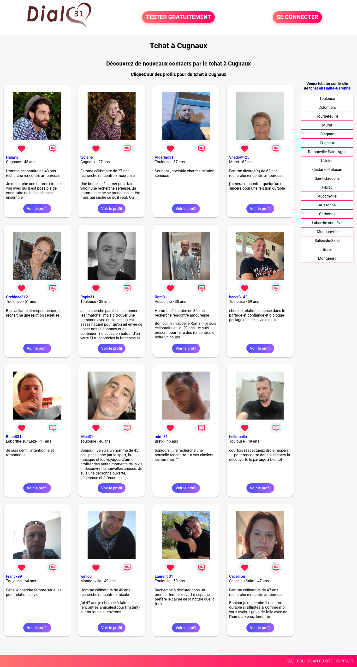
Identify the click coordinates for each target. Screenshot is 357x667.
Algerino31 (164, 157)
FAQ (289, 661)
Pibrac (327, 187)
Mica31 (86, 436)
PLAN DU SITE (320, 661)
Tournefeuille (327, 116)
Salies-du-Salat (327, 240)
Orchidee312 (17, 297)
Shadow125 (239, 157)
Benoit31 (13, 436)
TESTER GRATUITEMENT (178, 17)
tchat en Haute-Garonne (330, 88)
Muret (327, 125)
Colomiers (327, 107)
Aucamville (327, 196)
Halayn (12, 157)
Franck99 (14, 576)
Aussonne (327, 205)
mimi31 (161, 436)
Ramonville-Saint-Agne (327, 152)
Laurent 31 (164, 576)
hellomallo (238, 436)
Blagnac (327, 134)
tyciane (86, 157)
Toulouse (327, 98)
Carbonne (327, 214)
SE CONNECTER (297, 17)
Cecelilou (237, 576)
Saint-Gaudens (327, 178)
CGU (301, 661)
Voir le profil (37, 208)
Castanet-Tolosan (327, 169)
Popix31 (87, 297)
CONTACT (344, 661)
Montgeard (327, 258)
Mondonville (327, 231)
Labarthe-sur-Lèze (327, 223)
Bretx (327, 249)
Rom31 (161, 297)
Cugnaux (327, 143)
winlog (86, 576)
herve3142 (238, 297)
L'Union (327, 160)
